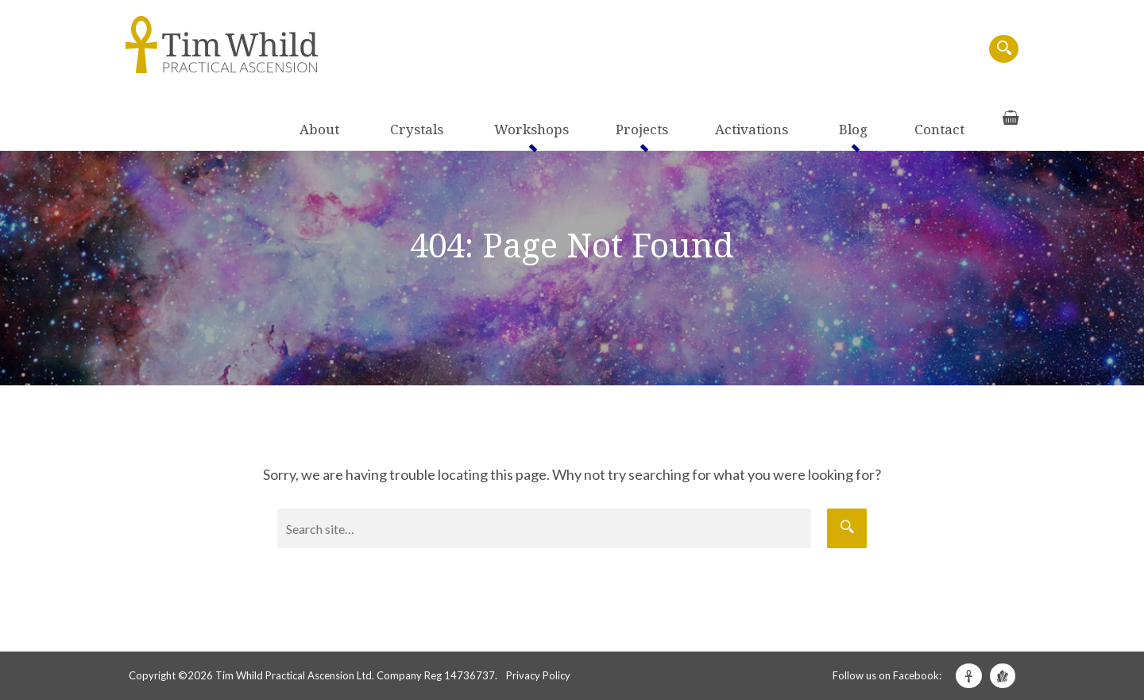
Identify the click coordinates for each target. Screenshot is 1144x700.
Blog (851, 50)
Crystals (552, 50)
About (492, 50)
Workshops (630, 50)
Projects (708, 50)
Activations (785, 50)
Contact (904, 50)
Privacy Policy (538, 675)
